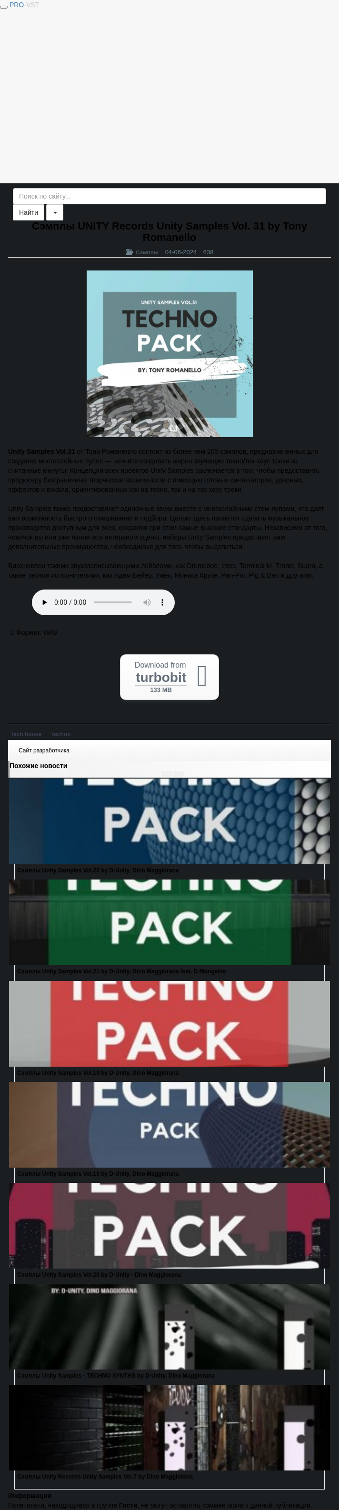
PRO (24, 5)
